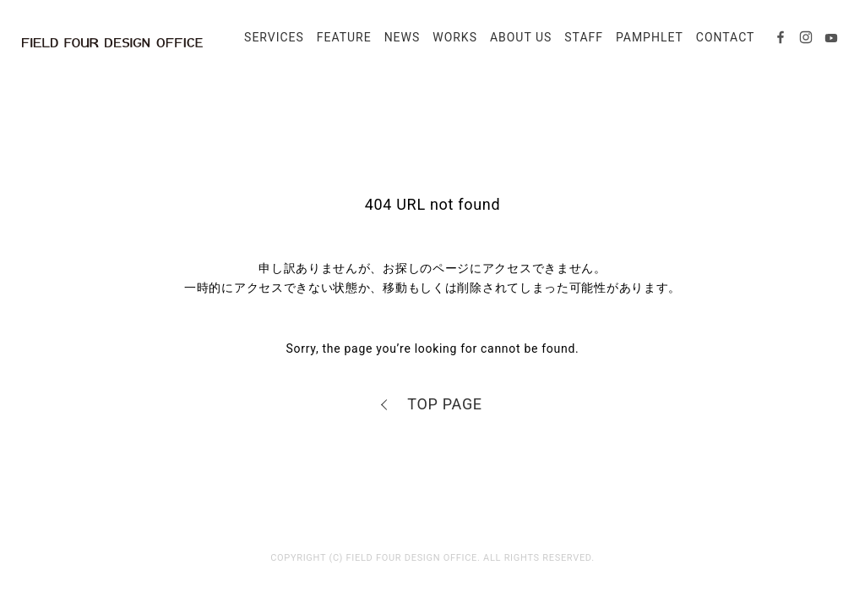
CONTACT (720, 44)
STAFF (578, 44)
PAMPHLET (644, 44)
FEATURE (339, 44)
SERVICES (269, 44)
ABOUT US (516, 44)
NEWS (397, 44)
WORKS (449, 44)
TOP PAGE (444, 404)
